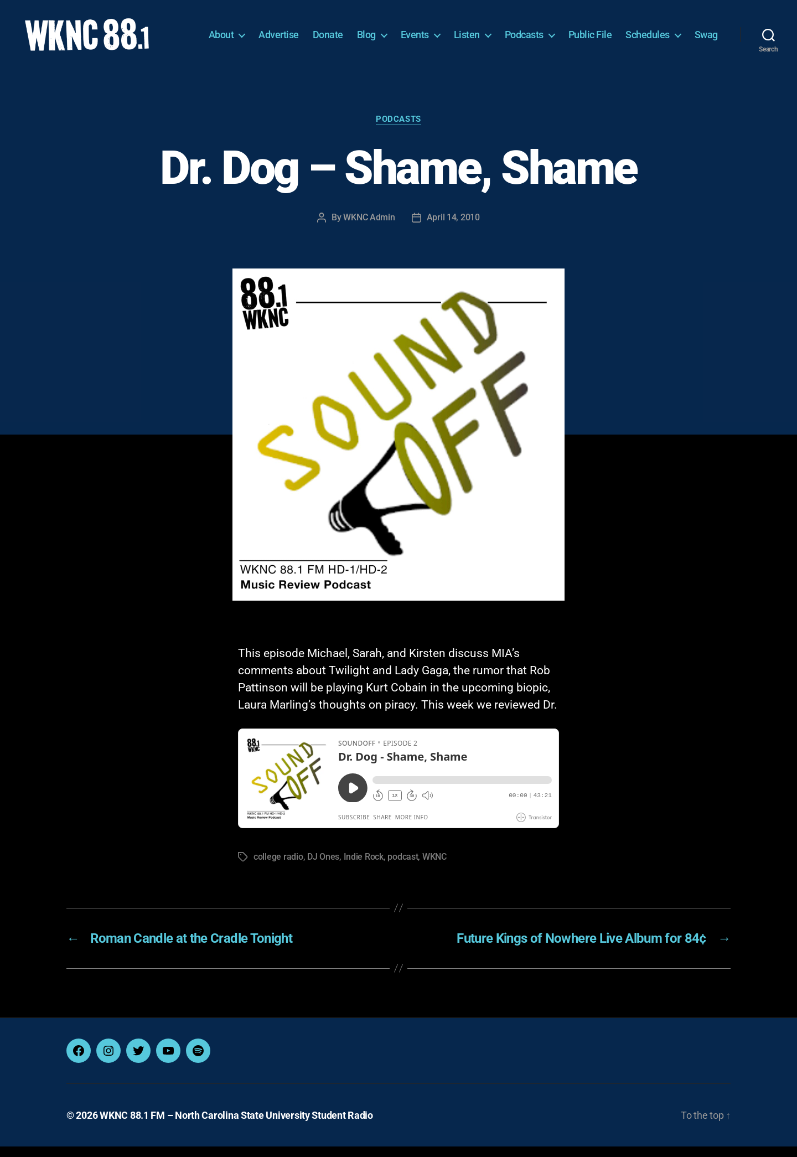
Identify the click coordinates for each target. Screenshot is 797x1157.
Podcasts (561, 32)
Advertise (316, 32)
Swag (706, 48)
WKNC (434, 867)
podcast (402, 867)
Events (452, 32)
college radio (278, 867)
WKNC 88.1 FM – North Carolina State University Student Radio (236, 1126)
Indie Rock (364, 867)
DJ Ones (323, 867)
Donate (365, 32)
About (258, 32)
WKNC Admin (369, 228)
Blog (403, 32)
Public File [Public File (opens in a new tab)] (627, 32)
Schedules (685, 32)
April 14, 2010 (453, 228)
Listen (504, 32)
